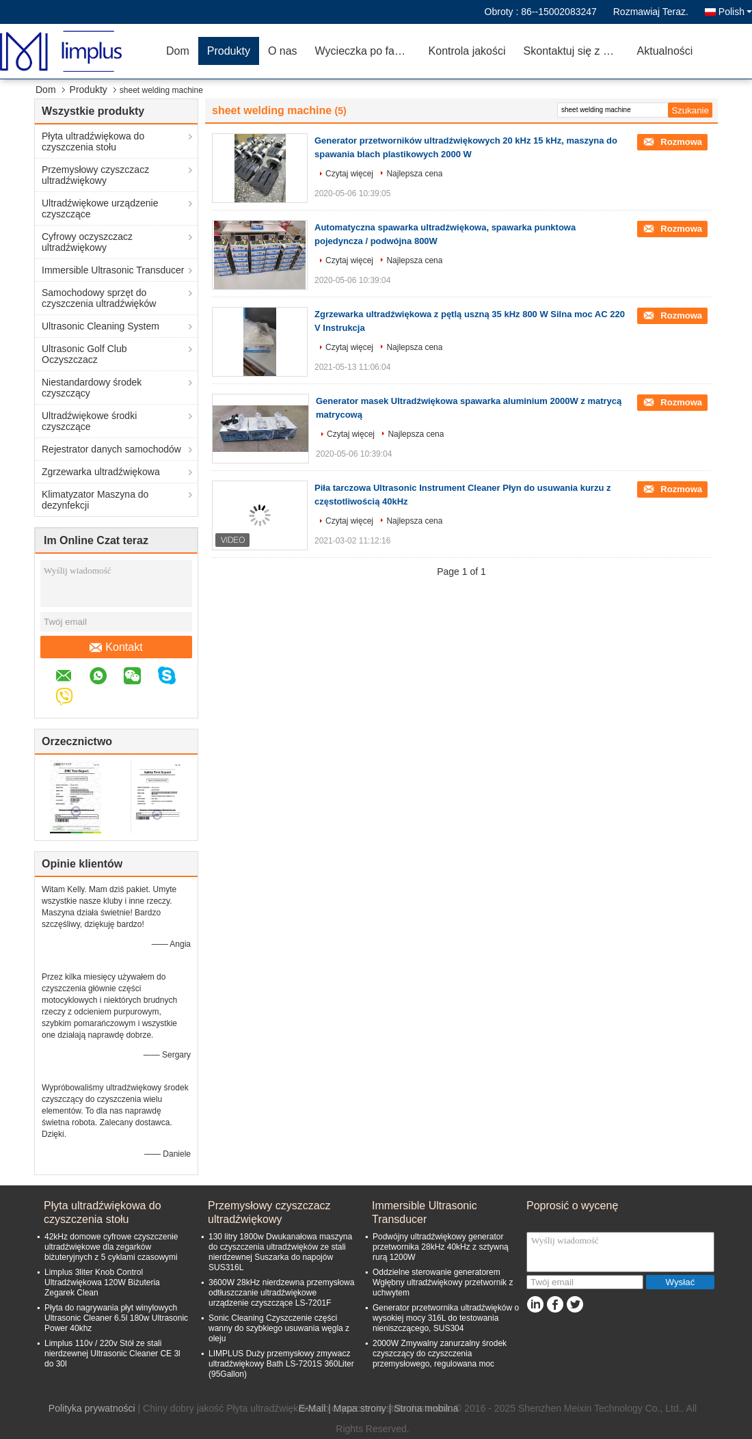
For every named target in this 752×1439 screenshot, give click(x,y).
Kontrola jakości (467, 51)
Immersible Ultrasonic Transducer (113, 270)
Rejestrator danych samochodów (111, 449)
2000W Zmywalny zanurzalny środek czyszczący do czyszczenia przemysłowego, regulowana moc (440, 1354)
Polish (735, 11)
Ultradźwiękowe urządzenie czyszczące (100, 208)
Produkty (228, 51)
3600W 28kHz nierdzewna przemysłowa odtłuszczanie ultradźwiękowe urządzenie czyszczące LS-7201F (281, 1293)
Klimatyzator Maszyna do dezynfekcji (95, 500)
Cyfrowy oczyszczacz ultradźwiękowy (87, 242)
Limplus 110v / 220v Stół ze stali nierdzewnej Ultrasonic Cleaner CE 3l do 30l (112, 1354)
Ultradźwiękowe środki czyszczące (89, 421)
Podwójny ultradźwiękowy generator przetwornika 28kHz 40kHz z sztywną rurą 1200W (441, 1247)
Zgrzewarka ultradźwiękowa (101, 471)
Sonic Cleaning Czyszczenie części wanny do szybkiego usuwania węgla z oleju (279, 1328)
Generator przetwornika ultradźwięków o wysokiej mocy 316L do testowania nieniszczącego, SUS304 (446, 1318)
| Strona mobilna (424, 1408)
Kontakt (116, 647)
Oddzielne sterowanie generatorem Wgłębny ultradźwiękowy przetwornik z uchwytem (443, 1282)
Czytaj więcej (349, 173)
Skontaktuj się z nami (575, 51)
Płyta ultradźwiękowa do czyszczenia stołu (93, 141)
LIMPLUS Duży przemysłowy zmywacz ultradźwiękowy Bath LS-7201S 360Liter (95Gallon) (281, 1364)
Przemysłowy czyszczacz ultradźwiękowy (95, 175)
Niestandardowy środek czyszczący (92, 388)
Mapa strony (360, 1408)
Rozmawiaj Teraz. (650, 11)
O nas (282, 51)
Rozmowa (680, 142)
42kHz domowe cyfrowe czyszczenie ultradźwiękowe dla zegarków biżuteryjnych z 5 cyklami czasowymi (111, 1247)
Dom (177, 51)
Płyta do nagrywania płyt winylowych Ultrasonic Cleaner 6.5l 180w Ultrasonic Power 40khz (116, 1318)
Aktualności (665, 51)
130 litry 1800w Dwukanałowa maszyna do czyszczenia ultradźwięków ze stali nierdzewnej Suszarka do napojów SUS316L (280, 1252)
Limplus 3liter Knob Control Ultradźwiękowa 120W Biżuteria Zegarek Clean (102, 1282)
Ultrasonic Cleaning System (100, 326)
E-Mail (312, 1408)
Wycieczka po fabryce (367, 51)
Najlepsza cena (414, 173)
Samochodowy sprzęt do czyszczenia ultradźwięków (99, 298)
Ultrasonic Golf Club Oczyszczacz (84, 354)
